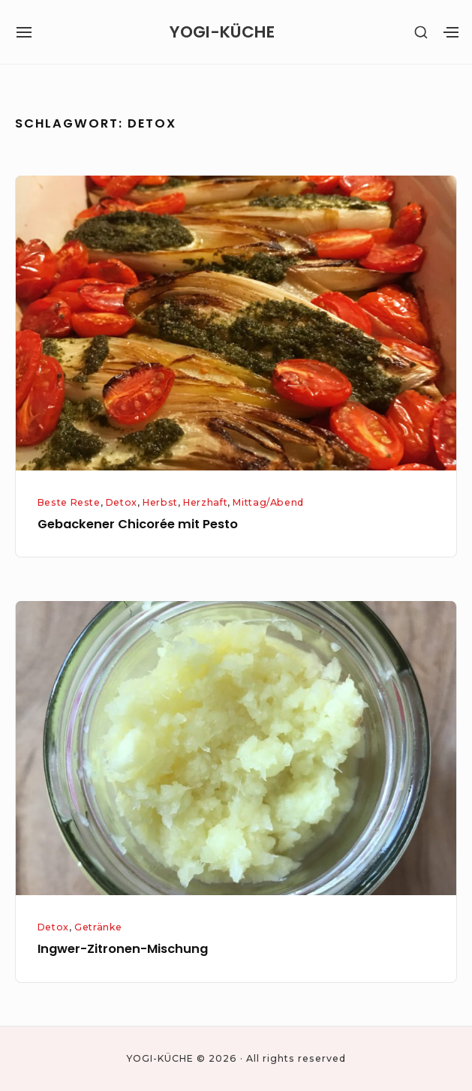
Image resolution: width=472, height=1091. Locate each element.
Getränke (98, 927)
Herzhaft (205, 502)
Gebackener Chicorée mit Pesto (138, 524)
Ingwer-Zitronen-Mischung (123, 948)
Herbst (160, 502)
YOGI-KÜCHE (222, 32)
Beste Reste (69, 502)
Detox (121, 502)
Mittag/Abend (268, 502)
